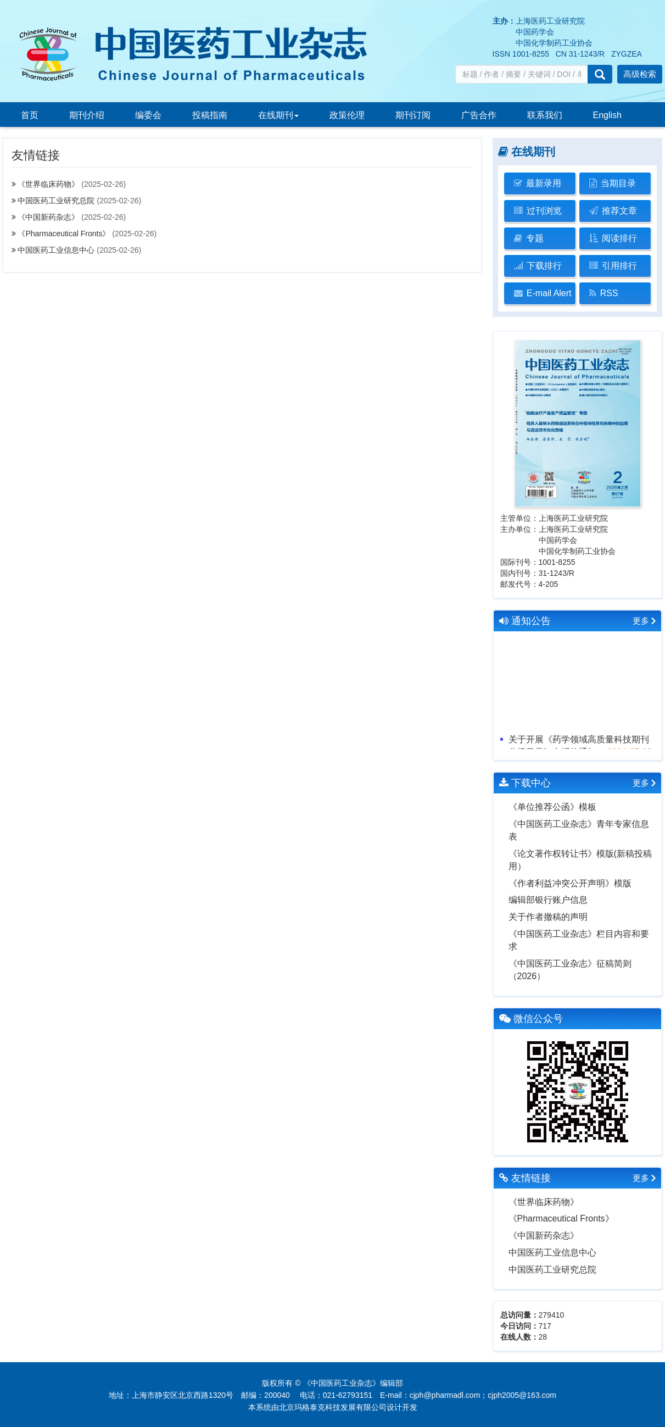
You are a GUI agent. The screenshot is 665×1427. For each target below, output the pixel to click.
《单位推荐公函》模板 (552, 807)
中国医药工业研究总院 (56, 200)
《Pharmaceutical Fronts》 (64, 233)
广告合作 (478, 115)
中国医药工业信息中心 (56, 250)
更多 (641, 620)
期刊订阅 (413, 115)
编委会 (148, 115)
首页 (29, 115)
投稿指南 (209, 115)
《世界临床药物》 (48, 184)
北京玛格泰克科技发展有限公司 (333, 1407)
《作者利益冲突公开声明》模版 (570, 883)
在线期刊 (278, 115)
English (607, 115)
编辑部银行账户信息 (548, 899)
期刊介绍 (86, 115)
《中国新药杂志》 (48, 217)
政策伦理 (347, 115)
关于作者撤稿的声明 (548, 916)
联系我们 (544, 115)
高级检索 (639, 74)
